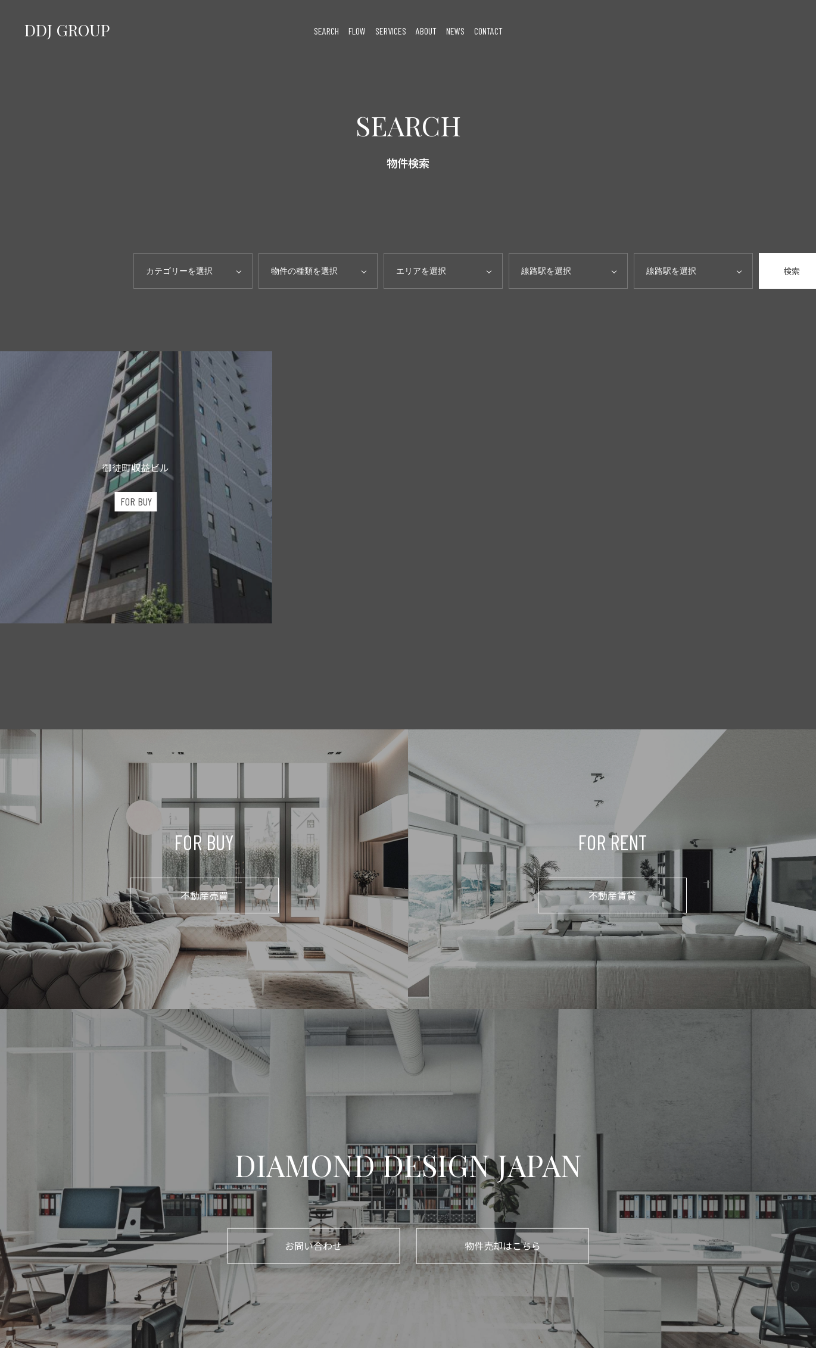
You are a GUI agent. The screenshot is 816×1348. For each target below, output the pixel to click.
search (326, 30)
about (426, 30)
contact (488, 30)
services (390, 30)
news (455, 30)
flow (357, 30)
